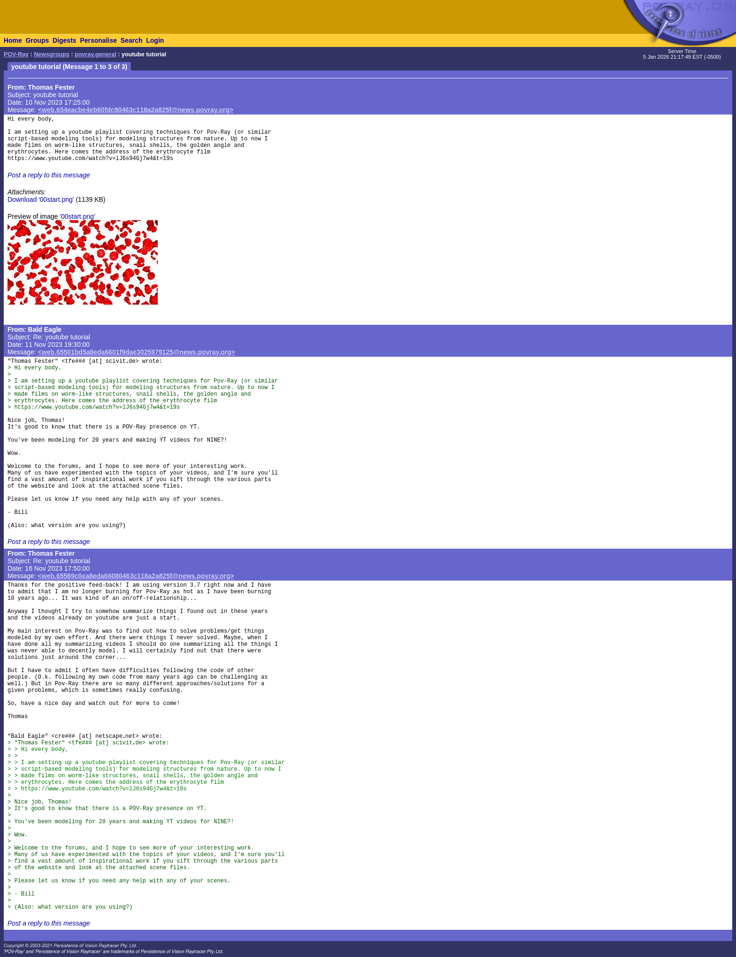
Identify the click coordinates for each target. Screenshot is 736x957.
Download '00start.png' (41, 199)
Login (155, 40)
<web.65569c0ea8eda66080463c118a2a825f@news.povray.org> (136, 576)
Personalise (98, 40)
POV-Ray (16, 54)
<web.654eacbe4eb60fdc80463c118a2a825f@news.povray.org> (136, 110)
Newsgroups (51, 54)
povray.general (95, 54)
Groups (37, 40)
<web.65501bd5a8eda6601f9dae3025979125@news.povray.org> (136, 352)
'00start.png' (77, 216)
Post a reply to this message (49, 175)
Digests (65, 40)
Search (132, 40)
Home (13, 40)
